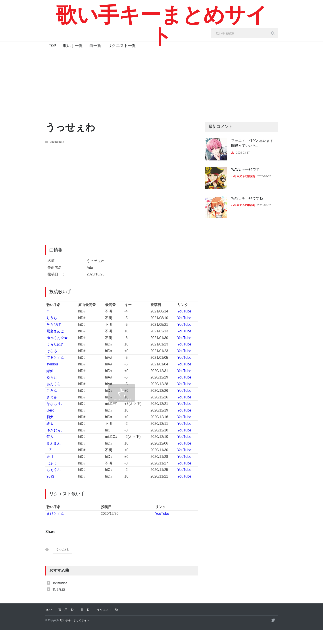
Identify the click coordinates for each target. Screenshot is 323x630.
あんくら (53, 384)
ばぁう (51, 463)
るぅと (51, 377)
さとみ (51, 397)
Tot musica (59, 583)
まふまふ (53, 443)
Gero (50, 410)
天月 (50, 456)
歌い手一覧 (73, 45)
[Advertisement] (161, 84)
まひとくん (55, 513)
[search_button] (273, 33)
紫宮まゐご (55, 331)
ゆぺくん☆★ (57, 338)
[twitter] (273, 620)
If (47, 311)
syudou (52, 364)
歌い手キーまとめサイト (161, 25)
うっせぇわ (62, 549)
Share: (50, 532)
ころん (51, 390)
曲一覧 (95, 45)
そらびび (53, 324)
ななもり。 (55, 404)
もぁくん (53, 470)
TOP (52, 45)
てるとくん (55, 357)
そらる (51, 351)
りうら (51, 318)
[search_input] (244, 33)
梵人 (50, 437)
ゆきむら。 (55, 430)
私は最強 (58, 589)
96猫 (50, 476)
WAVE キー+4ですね (247, 198)
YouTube (184, 311)
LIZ (49, 450)
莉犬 (50, 417)
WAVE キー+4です (245, 169)
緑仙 (50, 371)
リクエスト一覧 (122, 45)
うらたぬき (55, 344)
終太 (50, 423)
